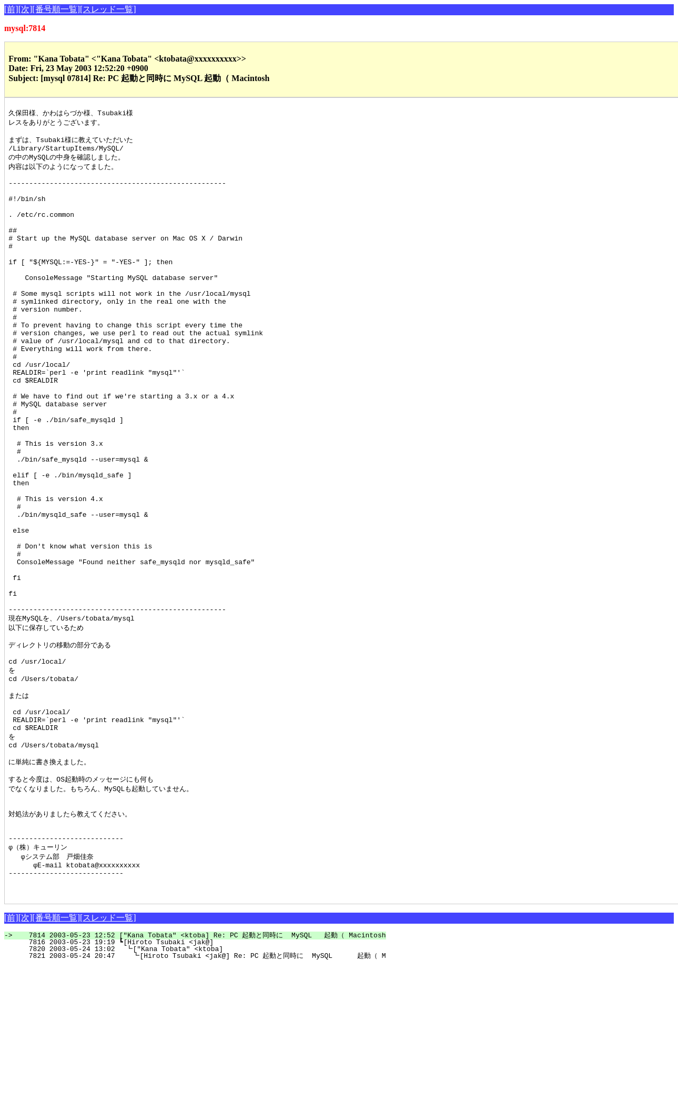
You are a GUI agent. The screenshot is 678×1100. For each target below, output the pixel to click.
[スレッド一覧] (108, 9)
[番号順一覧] (56, 9)
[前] (11, 9)
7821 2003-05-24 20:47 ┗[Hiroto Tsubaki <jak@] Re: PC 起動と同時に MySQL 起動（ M (199, 1089)
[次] (25, 9)
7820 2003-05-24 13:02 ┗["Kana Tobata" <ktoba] (194, 1082)
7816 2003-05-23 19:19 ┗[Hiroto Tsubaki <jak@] (194, 1076)
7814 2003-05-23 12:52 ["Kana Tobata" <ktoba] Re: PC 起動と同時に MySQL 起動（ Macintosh (201, 1069)
